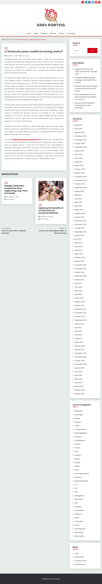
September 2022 (81, 276)
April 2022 (78, 294)
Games (77, 459)
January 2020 (79, 394)
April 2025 (78, 162)
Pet (76, 488)
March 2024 (79, 210)
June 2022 (78, 287)
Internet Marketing (81, 481)
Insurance (78, 477)
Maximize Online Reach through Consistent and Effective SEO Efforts (86, 88)
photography (79, 496)
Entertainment (80, 440)
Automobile (79, 415)
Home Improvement (82, 473)
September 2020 (81, 364)
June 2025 (78, 154)
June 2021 (78, 331)
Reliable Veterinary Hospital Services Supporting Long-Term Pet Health (16, 189)
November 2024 (81, 180)
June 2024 (78, 199)
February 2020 (80, 390)
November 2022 (81, 269)
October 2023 (80, 228)
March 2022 (79, 298)
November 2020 (81, 357)
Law (76, 484)
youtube (96, 2)
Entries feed (79, 557)
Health (35, 33)
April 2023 (78, 250)
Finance (61, 33)
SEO (76, 503)
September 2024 (81, 188)
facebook (89, 2)
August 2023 (79, 235)
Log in (77, 553)
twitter (92, 2)
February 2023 (80, 257)
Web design (79, 532)
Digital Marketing (81, 433)
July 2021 (78, 327)
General (77, 462)
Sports (77, 518)
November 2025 (81, 140)
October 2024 (80, 184)
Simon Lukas (25, 56)
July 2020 (78, 372)
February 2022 (80, 302)
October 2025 (80, 143)
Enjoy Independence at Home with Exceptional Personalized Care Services (85, 96)
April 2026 (78, 129)
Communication (80, 429)
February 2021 (80, 346)
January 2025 (79, 173)
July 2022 (78, 283)
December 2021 (80, 309)
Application (79, 411)
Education (78, 437)
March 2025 (79, 165)
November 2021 (81, 313)
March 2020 (79, 386)
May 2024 (78, 202)
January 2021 (79, 349)
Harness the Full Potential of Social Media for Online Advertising (85, 105)
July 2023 (78, 239)
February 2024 (80, 213)
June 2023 (78, 243)
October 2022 (80, 272)
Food (76, 451)
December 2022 (80, 265)
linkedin (86, 2)
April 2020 (78, 383)
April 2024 (78, 206)
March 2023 (79, 254)
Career (77, 426)
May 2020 (78, 379)
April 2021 (78, 338)
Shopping (44, 33)
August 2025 (79, 151)
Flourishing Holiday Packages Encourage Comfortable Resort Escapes (86, 80)
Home (29, 33)
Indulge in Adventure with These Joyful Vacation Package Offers (86, 71)
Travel (77, 525)
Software (78, 514)
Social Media (79, 510)
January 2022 (79, 305)
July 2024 (78, 195)
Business (53, 33)
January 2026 (79, 132)
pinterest (99, 2)
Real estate (79, 499)
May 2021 (78, 335)
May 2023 (78, 246)
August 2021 (79, 324)
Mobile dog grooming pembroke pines (26, 139)
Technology (71, 33)
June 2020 (78, 375)
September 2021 (81, 320)
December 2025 (80, 136)
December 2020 (80, 353)
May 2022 (78, 291)
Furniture (78, 455)
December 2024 (80, 177)
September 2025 (81, 147)
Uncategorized (80, 529)
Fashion (77, 444)
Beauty (77, 418)
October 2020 (80, 361)
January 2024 (79, 217)
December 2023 (80, 221)
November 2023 (81, 224)
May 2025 (78, 158)
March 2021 (79, 342)
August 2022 (79, 280)
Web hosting (79, 536)
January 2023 (79, 261)
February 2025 (80, 169)
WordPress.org (80, 564)
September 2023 (81, 232)
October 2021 (80, 316)
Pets (6, 48)
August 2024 (79, 191)
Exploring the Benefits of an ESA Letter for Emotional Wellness (50, 210)
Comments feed (80, 561)
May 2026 (78, 125)
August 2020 (79, 368)
